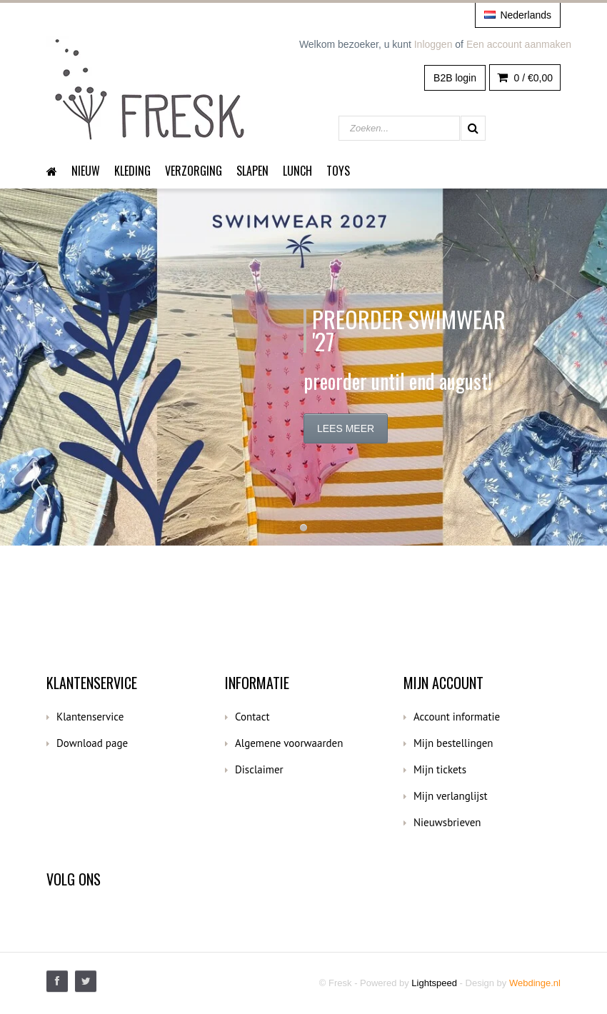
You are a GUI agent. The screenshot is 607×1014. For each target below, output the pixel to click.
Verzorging (193, 170)
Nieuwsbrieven (447, 822)
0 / (525, 78)
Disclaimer (259, 769)
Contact (252, 716)
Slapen (252, 170)
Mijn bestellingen (453, 743)
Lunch (297, 170)
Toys (338, 170)
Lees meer (345, 428)
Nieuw (85, 170)
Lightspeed (434, 983)
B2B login (454, 78)
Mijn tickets (439, 769)
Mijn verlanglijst (450, 796)
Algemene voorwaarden (289, 743)
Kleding (132, 170)
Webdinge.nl (535, 983)
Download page (92, 743)
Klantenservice (90, 716)
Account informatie (456, 716)
